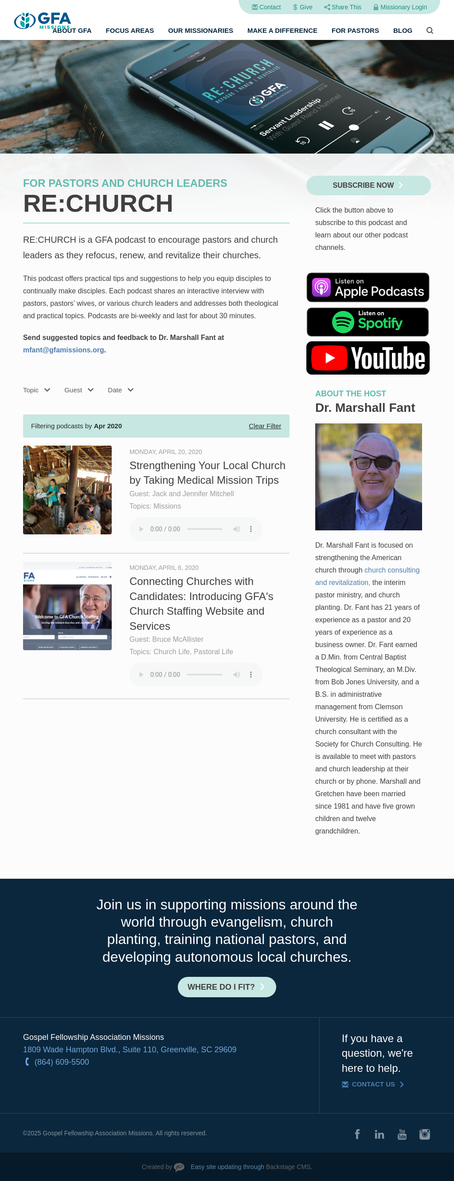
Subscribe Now (363, 185)
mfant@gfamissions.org (63, 350)
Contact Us (373, 1084)
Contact (270, 7)
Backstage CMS (288, 1166)
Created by (157, 1166)
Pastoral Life (213, 652)
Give (306, 7)
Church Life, (173, 652)
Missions (167, 506)
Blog (402, 30)
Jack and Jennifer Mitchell (193, 494)
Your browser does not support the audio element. (195, 529)
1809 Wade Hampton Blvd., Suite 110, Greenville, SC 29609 (130, 1049)
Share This (346, 7)
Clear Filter (265, 426)
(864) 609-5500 (62, 1062)
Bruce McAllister (178, 639)
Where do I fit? (221, 987)
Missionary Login (403, 7)
